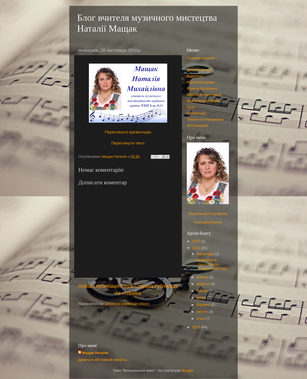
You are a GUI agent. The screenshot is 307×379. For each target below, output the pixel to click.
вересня (203, 284)
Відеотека (195, 76)
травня (202, 291)
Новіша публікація (99, 286)
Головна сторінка (201, 58)
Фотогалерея (197, 126)
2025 (196, 241)
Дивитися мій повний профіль (102, 360)
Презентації (196, 113)
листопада (205, 254)
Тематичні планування (205, 119)
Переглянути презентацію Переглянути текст (212, 264)
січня (201, 319)
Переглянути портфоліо (207, 214)
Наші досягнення (208, 222)
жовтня (202, 277)
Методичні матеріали (204, 95)
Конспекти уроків (200, 82)
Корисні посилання (202, 88)
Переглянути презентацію (128, 132)
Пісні (191, 107)
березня (203, 305)
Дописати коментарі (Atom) (127, 304)
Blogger (187, 371)
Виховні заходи (199, 70)
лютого (202, 312)
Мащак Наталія (95, 353)
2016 (196, 248)
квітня (201, 298)
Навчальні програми (203, 101)
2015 (196, 327)
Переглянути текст (128, 143)
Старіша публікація (156, 286)
